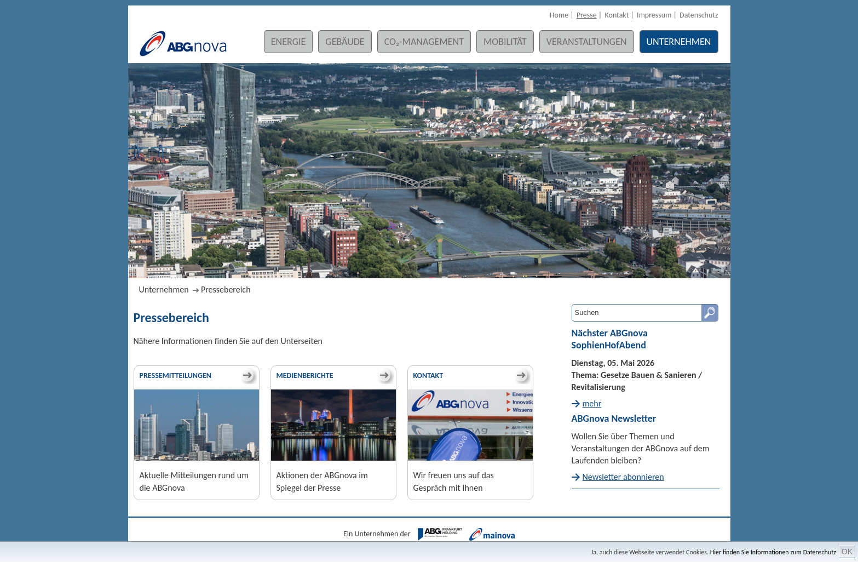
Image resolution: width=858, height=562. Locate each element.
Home (559, 15)
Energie (288, 42)
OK (847, 551)
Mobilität (505, 42)
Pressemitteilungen (176, 375)
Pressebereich (226, 289)
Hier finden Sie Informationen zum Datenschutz (773, 552)
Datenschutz (699, 15)
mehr (592, 403)
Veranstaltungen (586, 42)
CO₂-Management (424, 42)
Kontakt (616, 15)
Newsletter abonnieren (623, 477)
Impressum (654, 15)
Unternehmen (679, 42)
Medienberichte (305, 375)
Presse (587, 15)
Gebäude (344, 42)
